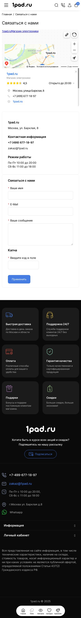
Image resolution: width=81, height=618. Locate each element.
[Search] (56, 5)
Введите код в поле (23, 257)
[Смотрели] (32, 611)
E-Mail (14, 204)
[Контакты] (63, 5)
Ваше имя (16, 188)
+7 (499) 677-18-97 (21, 142)
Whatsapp (12, 512)
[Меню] (6, 5)
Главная (7, 14)
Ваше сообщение (21, 220)
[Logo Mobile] (22, 5)
